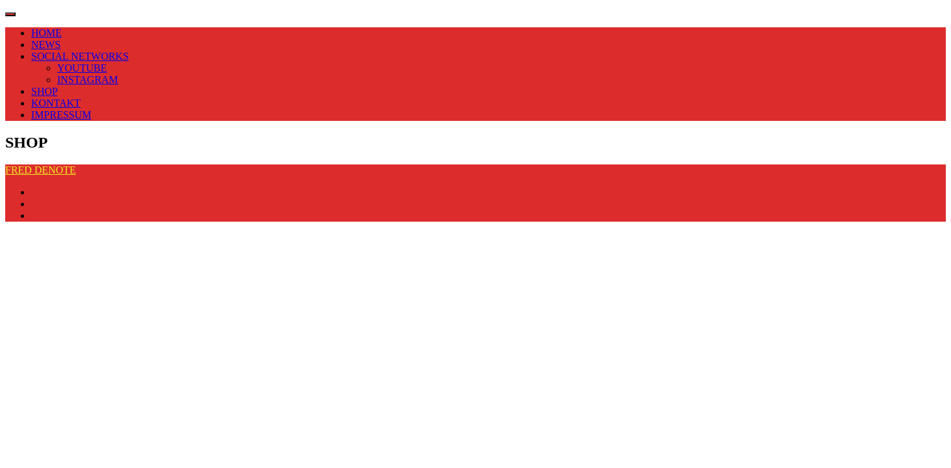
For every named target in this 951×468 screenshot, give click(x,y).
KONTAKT (56, 103)
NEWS (45, 44)
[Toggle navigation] (10, 14)
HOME (46, 32)
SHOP (44, 91)
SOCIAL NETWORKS (80, 56)
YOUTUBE (82, 67)
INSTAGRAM (87, 79)
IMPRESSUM (61, 114)
